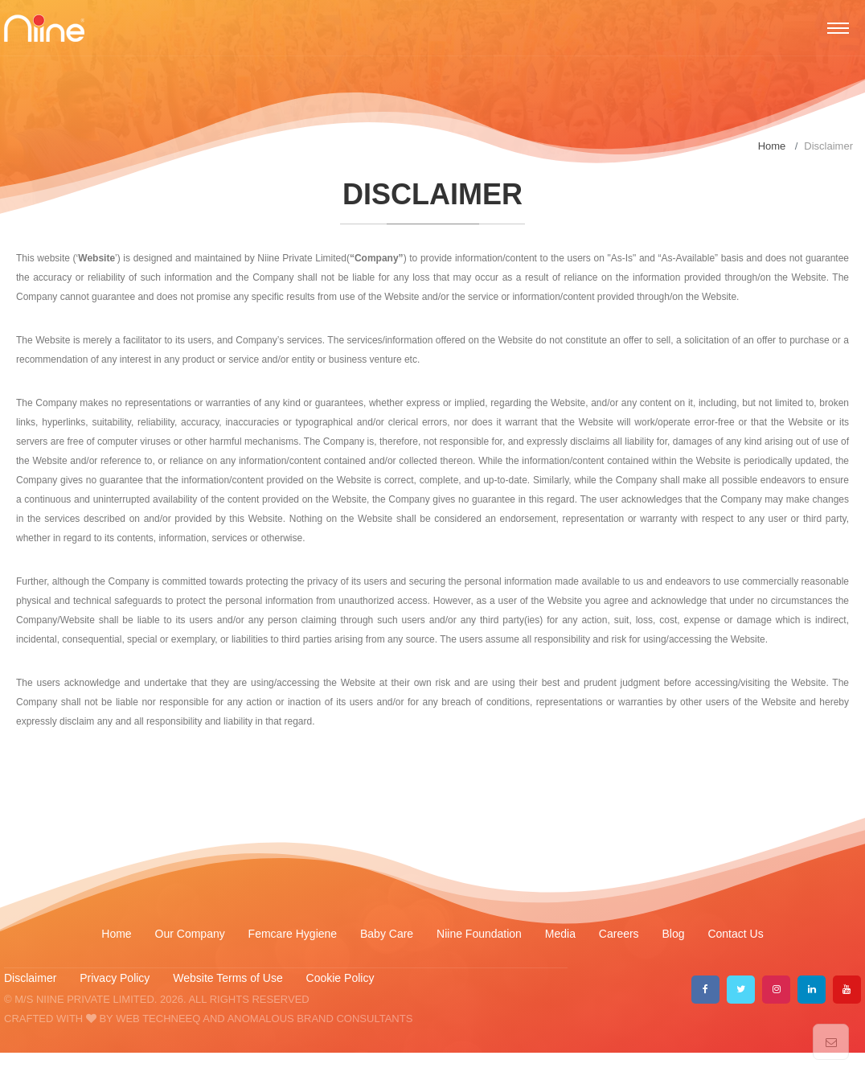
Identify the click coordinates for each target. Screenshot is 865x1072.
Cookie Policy (340, 977)
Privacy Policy (115, 977)
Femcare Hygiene (294, 933)
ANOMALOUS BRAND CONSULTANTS (320, 1018)
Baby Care (388, 933)
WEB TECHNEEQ (158, 1018)
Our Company (190, 933)
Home (772, 146)
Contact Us (735, 933)
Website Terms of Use (229, 977)
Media (560, 933)
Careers (619, 933)
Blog (673, 933)
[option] (432, 116)
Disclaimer (30, 977)
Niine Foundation (479, 933)
